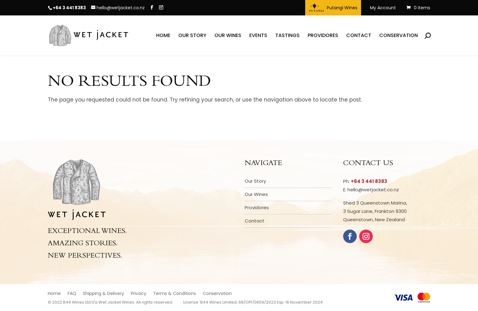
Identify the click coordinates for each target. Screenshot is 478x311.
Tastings (287, 36)
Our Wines (227, 36)
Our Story (192, 36)
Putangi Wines (333, 7)
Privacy (138, 293)
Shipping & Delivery (103, 293)
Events (258, 36)
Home (163, 36)
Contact (358, 36)
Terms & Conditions (174, 293)
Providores (323, 36)
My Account (383, 8)
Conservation (398, 36)
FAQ (72, 293)
